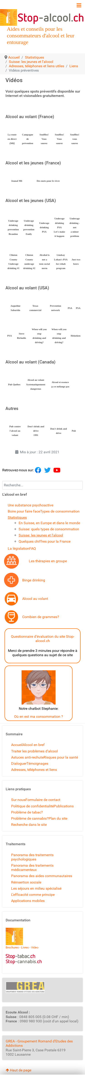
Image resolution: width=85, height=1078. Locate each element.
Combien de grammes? (40, 617)
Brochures (12, 947)
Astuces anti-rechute (27, 757)
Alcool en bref (34, 745)
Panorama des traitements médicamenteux (32, 867)
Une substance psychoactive (30, 505)
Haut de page (18, 1070)
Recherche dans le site (29, 824)
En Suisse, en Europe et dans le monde (49, 523)
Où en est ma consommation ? (38, 716)
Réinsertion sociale (26, 882)
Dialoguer (19, 763)
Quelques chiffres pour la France (44, 541)
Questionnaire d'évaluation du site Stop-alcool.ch (42, 638)
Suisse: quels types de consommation (49, 529)
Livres (25, 947)
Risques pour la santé (61, 757)
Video (34, 947)
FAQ (32, 548)
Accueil (17, 745)
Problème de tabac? (27, 812)
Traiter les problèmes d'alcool (34, 751)
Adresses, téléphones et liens (34, 769)
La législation (18, 548)
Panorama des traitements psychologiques (32, 857)
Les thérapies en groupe (48, 561)
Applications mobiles (28, 901)
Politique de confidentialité (32, 806)
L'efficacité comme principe (33, 894)
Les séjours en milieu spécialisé (36, 888)
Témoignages (37, 763)
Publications (64, 806)
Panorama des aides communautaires (41, 876)
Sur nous (18, 800)
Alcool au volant (35, 598)
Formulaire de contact (42, 800)
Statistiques (17, 517)
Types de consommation (60, 511)
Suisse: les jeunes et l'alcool (41, 535)
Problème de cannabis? (30, 818)
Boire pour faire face (24, 511)
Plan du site (58, 818)
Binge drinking (33, 580)
